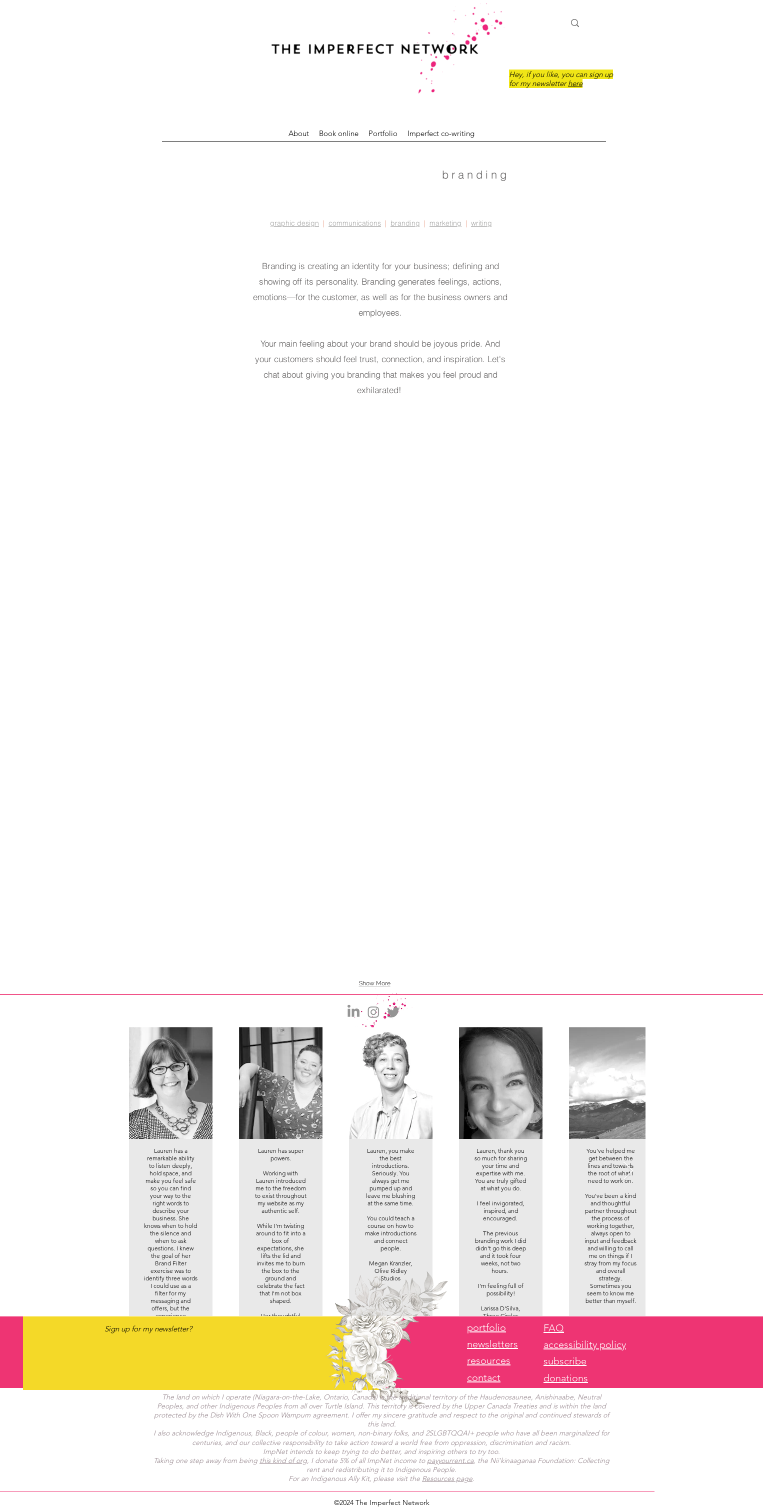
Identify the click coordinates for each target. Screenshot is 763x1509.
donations (566, 1378)
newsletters (492, 1344)
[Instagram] (373, 1011)
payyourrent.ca (450, 1460)
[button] (223, 463)
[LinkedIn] (353, 1011)
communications (354, 223)
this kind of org (283, 1460)
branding (405, 223)
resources (488, 1360)
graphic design (294, 223)
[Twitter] (393, 1011)
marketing (446, 223)
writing (481, 223)
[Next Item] (628, 1171)
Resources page (447, 1478)
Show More (374, 983)
